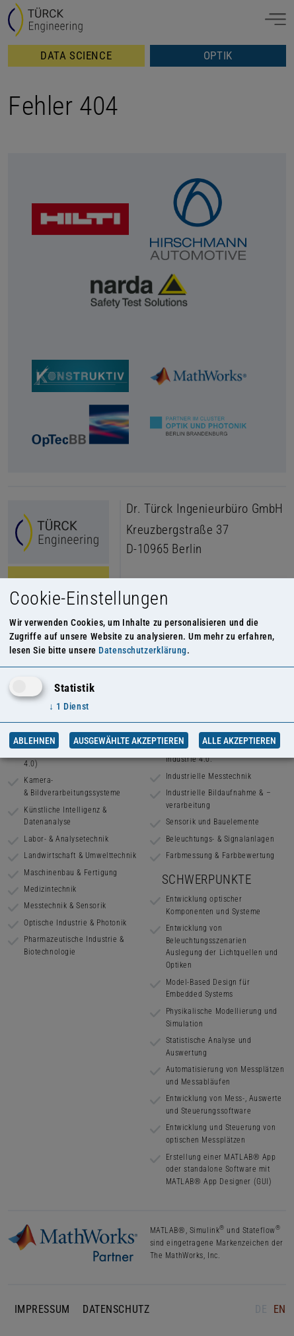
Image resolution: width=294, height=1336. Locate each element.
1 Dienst (69, 706)
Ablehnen (34, 740)
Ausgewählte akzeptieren (128, 740)
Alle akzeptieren (239, 740)
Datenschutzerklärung (142, 650)
